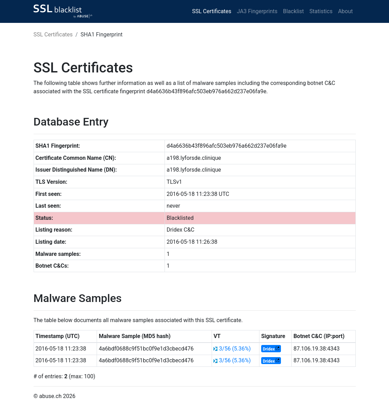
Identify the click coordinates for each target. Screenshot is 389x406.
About (345, 11)
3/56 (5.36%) (235, 348)
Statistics (321, 11)
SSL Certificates (211, 11)
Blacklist (293, 11)
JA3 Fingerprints (257, 11)
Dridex (269, 349)
